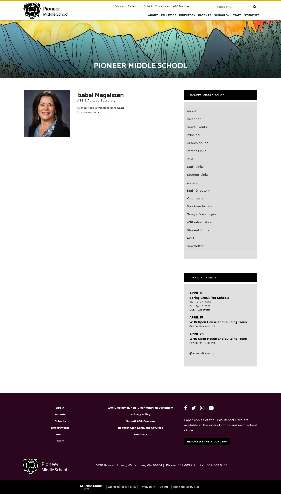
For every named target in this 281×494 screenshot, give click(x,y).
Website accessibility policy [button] (122, 487)
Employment (162, 6)
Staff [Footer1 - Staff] (60, 441)
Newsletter (195, 246)
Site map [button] (163, 487)
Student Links (198, 174)
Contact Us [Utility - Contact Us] (134, 6)
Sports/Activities (199, 206)
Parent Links (196, 151)
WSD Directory (181, 6)
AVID (197, 238)
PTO (190, 158)
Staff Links (195, 166)
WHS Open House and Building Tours (218, 322)
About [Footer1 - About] (60, 407)
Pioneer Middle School (208, 95)
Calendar (194, 119)
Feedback (140, 434)
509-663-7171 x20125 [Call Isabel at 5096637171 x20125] (93, 112)
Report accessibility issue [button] (186, 487)
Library (198, 183)
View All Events (203, 353)
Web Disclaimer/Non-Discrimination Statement (141, 407)
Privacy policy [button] (148, 487)
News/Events (197, 127)
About (191, 111)
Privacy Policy (140, 414)
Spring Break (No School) (209, 298)
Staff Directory (198, 190)
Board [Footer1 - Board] (60, 434)
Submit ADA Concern (140, 421)
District (148, 6)
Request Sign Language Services (140, 427)
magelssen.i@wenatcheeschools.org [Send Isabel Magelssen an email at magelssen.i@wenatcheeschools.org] (102, 107)
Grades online (204, 143)
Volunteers (195, 198)
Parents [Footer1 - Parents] (60, 414)
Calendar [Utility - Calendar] (119, 6)
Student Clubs (198, 230)
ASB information (199, 222)
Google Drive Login (208, 215)
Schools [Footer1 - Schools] (60, 421)
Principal (193, 135)
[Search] (254, 7)
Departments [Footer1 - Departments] (60, 427)
